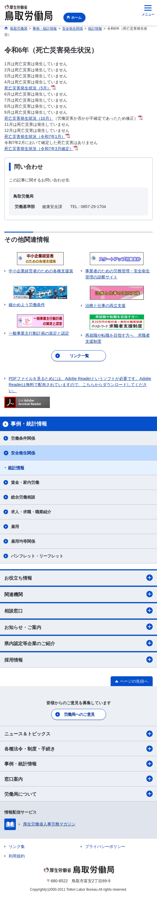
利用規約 (17, 856)
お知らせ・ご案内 (78, 626)
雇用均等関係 (23, 541)
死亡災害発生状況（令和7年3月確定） (41, 148)
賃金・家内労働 (25, 482)
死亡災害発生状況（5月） (30, 88)
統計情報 (16, 467)
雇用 (15, 526)
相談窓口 (78, 610)
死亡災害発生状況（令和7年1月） (37, 136)
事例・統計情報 (78, 764)
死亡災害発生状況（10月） (28, 118)
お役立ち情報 (78, 577)
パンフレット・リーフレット (37, 556)
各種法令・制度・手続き (78, 749)
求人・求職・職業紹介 (31, 512)
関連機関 (78, 594)
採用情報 (78, 659)
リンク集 (17, 846)
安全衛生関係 (23, 453)
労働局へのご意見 (79, 714)
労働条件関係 (23, 438)
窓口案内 (78, 779)
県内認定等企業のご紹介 (78, 643)
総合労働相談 (23, 497)
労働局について (78, 794)
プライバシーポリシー (105, 846)
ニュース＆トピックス (78, 734)
